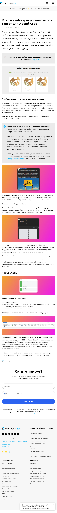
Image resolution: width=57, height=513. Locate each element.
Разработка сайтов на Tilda (37, 446)
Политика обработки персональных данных (14, 444)
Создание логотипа (35, 471)
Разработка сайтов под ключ (38, 433)
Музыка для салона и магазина (39, 486)
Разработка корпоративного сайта (40, 438)
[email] (15, 436)
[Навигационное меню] (53, 3)
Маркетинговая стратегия (9, 473)
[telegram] (6, 436)
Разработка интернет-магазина (39, 441)
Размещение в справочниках (10, 488)
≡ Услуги (22, 9)
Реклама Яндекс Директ (8, 481)
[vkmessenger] (12, 436)
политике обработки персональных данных (33, 415)
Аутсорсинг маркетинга (8, 471)
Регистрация (5, 449)
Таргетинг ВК (5, 478)
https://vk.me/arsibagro (16, 160)
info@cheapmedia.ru (7, 447)
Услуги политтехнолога (8, 494)
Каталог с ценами (7, 466)
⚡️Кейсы (31, 9)
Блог (38, 9)
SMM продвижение (7, 496)
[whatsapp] (9, 436)
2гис (10, 453)
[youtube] (3, 436)
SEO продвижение (7, 483)
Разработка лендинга (36, 436)
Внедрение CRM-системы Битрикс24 (40, 458)
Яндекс (11, 455)
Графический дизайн (36, 468)
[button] (41, 3)
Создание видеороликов (37, 478)
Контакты (46, 9)
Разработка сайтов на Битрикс (38, 443)
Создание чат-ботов (7, 499)
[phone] (18, 436)
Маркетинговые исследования (10, 476)
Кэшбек (32, 456)
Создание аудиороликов (37, 481)
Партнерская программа (37, 453)
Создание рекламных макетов (38, 476)
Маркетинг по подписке (9, 468)
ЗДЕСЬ (36, 61)
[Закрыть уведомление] (54, 504)
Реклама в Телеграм (7, 491)
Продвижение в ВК (7, 501)
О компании (11, 9)
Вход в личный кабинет (8, 450)
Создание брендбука (36, 473)
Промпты (32, 451)
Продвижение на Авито (8, 486)
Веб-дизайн (33, 466)
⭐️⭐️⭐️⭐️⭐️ (5, 453)
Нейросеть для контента (37, 483)
